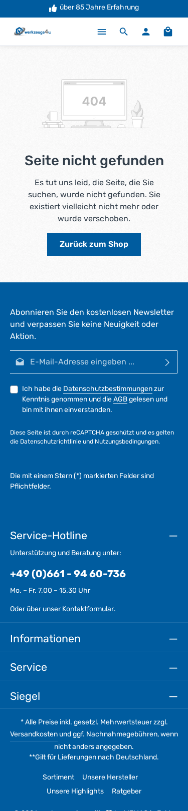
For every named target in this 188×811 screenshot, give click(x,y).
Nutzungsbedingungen (126, 441)
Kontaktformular (88, 609)
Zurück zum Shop (94, 244)
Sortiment (58, 777)
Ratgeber (126, 791)
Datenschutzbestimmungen (107, 388)
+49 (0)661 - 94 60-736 (68, 574)
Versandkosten (34, 734)
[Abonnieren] (167, 361)
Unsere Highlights (75, 791)
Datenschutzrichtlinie (50, 441)
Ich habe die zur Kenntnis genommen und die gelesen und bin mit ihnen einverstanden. (94, 399)
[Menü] (102, 32)
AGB (120, 399)
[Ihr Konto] (146, 32)
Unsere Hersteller (110, 777)
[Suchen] (124, 32)
